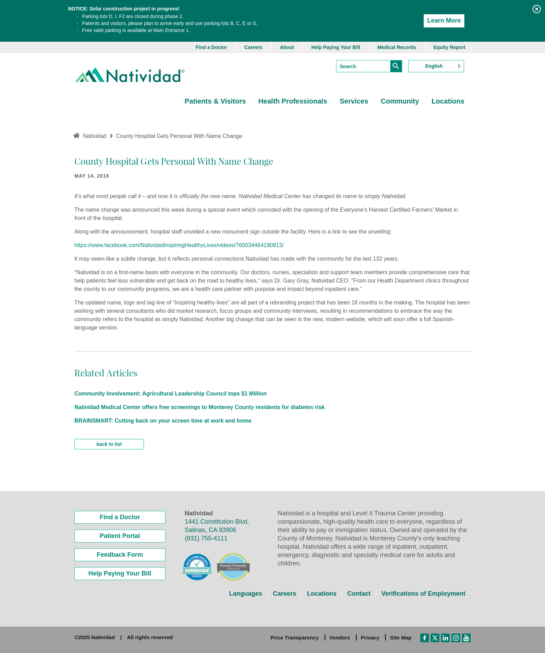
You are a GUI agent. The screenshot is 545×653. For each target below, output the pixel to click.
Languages (245, 593)
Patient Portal (120, 535)
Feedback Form (120, 554)
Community (400, 101)
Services (354, 101)
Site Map (401, 637)
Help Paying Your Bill (335, 47)
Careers (253, 47)
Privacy (370, 637)
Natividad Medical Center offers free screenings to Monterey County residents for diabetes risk (199, 407)
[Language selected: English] (436, 66)
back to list (109, 444)
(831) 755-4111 (206, 538)
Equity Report (449, 47)
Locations (448, 101)
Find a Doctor (211, 47)
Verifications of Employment (423, 593)
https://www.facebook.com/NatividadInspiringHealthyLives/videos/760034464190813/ (179, 245)
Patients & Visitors (215, 101)
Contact (359, 593)
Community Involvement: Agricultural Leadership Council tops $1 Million (170, 394)
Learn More (444, 20)
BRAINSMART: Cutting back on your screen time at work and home (162, 421)
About (287, 47)
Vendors (340, 637)
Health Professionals (292, 101)
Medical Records (396, 47)
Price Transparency (294, 637)
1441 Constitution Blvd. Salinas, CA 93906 (217, 525)
